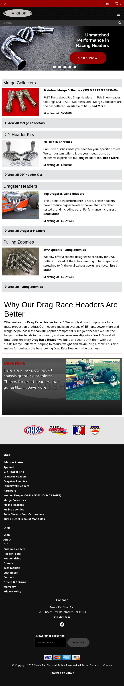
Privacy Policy (12, 591)
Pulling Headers (13, 504)
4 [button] (69, 67)
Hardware (9, 490)
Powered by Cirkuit (62, 672)
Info (6, 544)
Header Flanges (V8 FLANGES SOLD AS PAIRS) (32, 495)
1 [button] (54, 67)
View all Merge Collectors (26, 123)
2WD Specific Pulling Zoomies (64, 250)
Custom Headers (14, 549)
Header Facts (12, 553)
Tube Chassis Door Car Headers (23, 514)
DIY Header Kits (18, 134)
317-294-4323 (62, 616)
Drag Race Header (45, 340)
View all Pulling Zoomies (25, 287)
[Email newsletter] (50, 642)
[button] (114, 48)
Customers (10, 572)
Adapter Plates (13, 462)
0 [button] (49, 67)
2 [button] (59, 67)
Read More (97, 106)
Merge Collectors (19, 83)
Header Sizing (12, 558)
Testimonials (12, 568)
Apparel (8, 467)
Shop (6, 535)
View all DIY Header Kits (24, 175)
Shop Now (88, 57)
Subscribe (78, 642)
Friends (8, 563)
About (7, 539)
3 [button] (64, 67)
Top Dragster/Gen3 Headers (63, 194)
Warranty (9, 586)
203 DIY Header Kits (57, 142)
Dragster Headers (20, 186)
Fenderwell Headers (16, 486)
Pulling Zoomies (18, 242)
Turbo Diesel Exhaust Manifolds (24, 519)
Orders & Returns (14, 582)
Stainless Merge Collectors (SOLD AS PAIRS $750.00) (80, 90)
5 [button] (74, 67)
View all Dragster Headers (26, 231)
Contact (8, 577)
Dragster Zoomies (15, 481)
